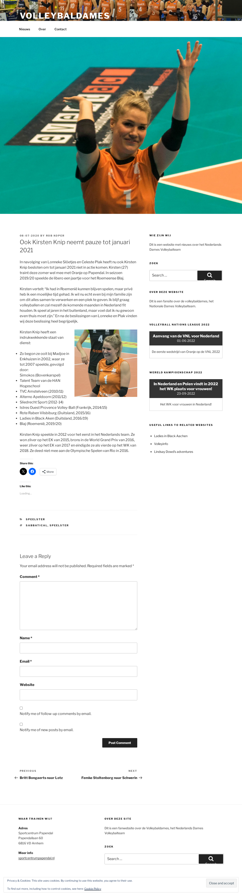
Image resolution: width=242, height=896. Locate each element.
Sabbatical (37, 525)
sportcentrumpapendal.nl (36, 858)
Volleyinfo (161, 444)
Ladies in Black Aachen (170, 436)
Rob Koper (55, 235)
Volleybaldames (65, 16)
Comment (30, 577)
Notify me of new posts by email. (46, 730)
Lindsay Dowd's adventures (173, 452)
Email (26, 661)
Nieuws (24, 29)
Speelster (35, 519)
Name (26, 638)
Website (27, 685)
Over (42, 29)
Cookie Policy (92, 888)
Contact (61, 29)
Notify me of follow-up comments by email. (55, 714)
